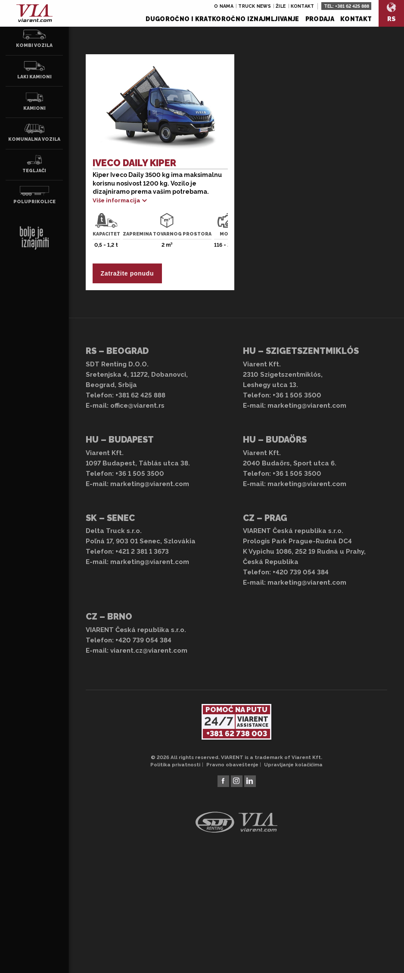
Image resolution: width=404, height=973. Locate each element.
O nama (223, 6)
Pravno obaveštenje (232, 765)
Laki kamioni (34, 70)
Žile (281, 6)
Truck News (254, 6)
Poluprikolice (34, 195)
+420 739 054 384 (301, 572)
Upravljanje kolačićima (293, 765)
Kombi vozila (34, 39)
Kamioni (34, 102)
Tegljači (34, 164)
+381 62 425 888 (352, 6)
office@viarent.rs (137, 405)
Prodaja (319, 18)
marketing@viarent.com (306, 405)
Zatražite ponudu (127, 273)
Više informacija (116, 200)
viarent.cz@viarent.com (148, 650)
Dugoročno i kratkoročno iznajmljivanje (222, 18)
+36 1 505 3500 (297, 395)
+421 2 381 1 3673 (142, 551)
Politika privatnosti (175, 765)
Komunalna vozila (34, 133)
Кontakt (356, 18)
